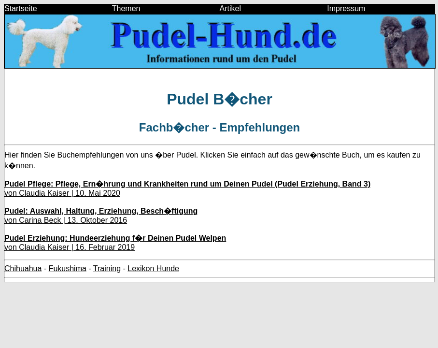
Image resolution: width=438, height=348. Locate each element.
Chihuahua (23, 268)
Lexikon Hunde (153, 268)
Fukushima (67, 268)
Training (107, 268)
